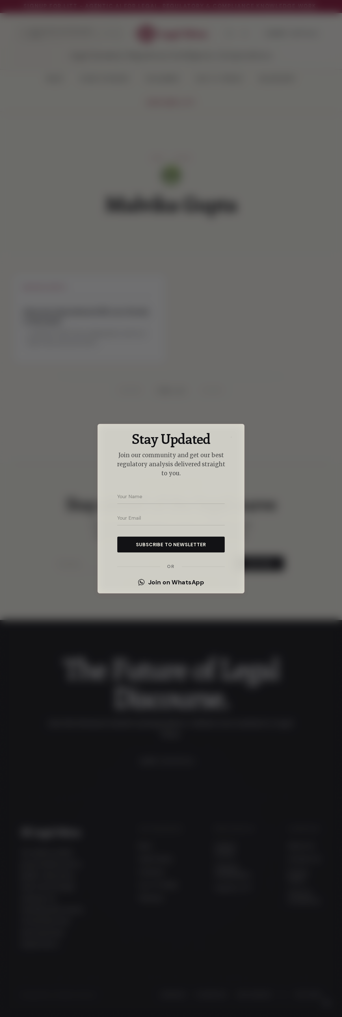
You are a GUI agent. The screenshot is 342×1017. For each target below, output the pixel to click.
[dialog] (171, 508)
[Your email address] (171, 518)
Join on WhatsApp (171, 582)
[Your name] (171, 496)
